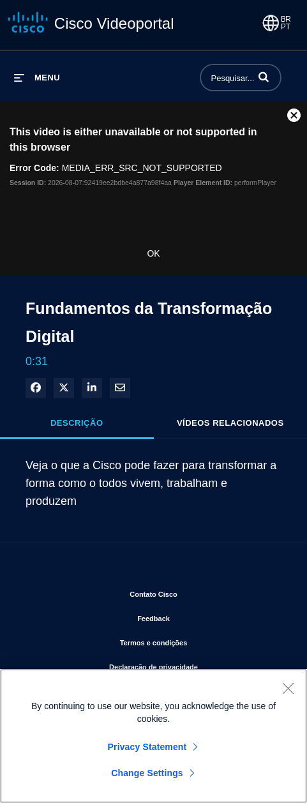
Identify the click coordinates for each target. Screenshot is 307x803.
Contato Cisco (195, 591)
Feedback (195, 616)
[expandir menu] (37, 77)
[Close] (287, 688)
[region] (153, 736)
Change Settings (147, 773)
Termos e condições (195, 640)
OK (153, 253)
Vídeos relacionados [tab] (230, 423)
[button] (263, 76)
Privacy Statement (147, 747)
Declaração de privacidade (195, 664)
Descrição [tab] (76, 423)
